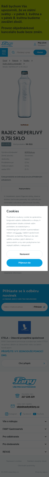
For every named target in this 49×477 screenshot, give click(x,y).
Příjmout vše (24, 263)
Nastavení (24, 254)
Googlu (18, 233)
